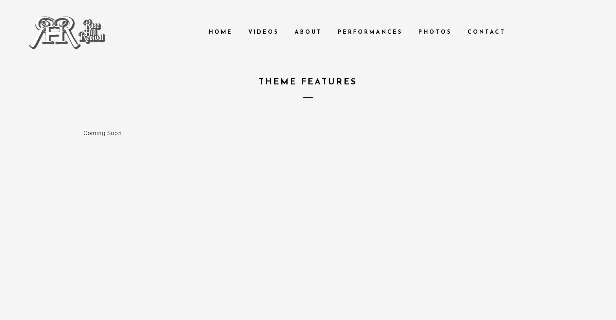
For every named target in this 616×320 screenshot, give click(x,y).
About (308, 32)
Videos (263, 32)
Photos (435, 32)
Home (221, 32)
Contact (487, 32)
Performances (370, 32)
